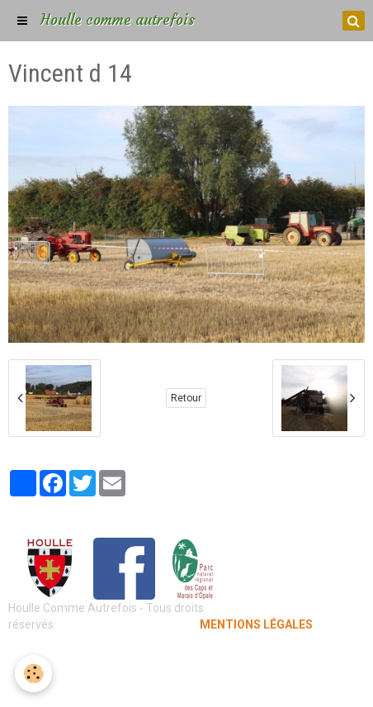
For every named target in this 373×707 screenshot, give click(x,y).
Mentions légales (187, 657)
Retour (186, 398)
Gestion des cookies (186, 682)
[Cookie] (33, 673)
